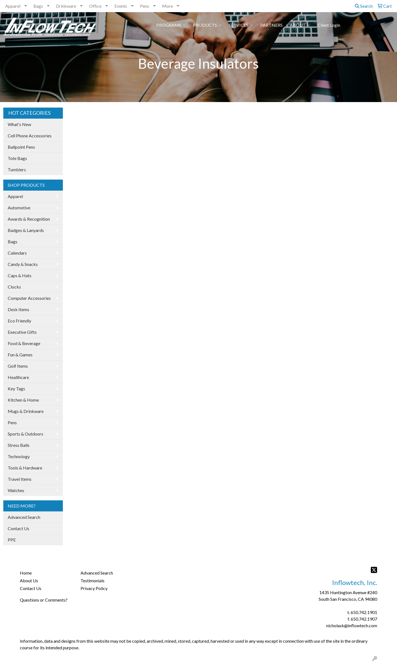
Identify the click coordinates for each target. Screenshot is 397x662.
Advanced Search (24, 517)
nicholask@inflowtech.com (351, 625)
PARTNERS (271, 25)
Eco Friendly (19, 320)
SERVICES (241, 25)
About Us (29, 580)
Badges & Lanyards (26, 230)
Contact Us (18, 528)
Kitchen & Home (23, 399)
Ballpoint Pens (21, 147)
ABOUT (300, 25)
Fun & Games (20, 354)
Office (95, 6)
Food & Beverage (24, 343)
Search (364, 6)
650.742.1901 (364, 612)
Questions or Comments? (44, 599)
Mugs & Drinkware (26, 411)
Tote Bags (17, 158)
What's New (19, 124)
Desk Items (18, 309)
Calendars (17, 252)
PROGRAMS (171, 25)
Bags (38, 6)
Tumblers (17, 169)
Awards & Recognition (29, 218)
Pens (144, 6)
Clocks (14, 286)
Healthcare (18, 377)
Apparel (12, 6)
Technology (19, 456)
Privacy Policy (94, 588)
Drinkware (66, 6)
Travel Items (19, 479)
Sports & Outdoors (25, 433)
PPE (12, 539)
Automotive (19, 207)
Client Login (329, 25)
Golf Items (18, 366)
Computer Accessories (29, 298)
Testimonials (92, 580)
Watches (16, 490)
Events (120, 6)
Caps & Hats (19, 275)
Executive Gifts (22, 332)
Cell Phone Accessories (30, 135)
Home (26, 572)
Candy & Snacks (23, 264)
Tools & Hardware (25, 467)
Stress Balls (18, 445)
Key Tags (16, 388)
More (167, 6)
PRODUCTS (207, 25)
